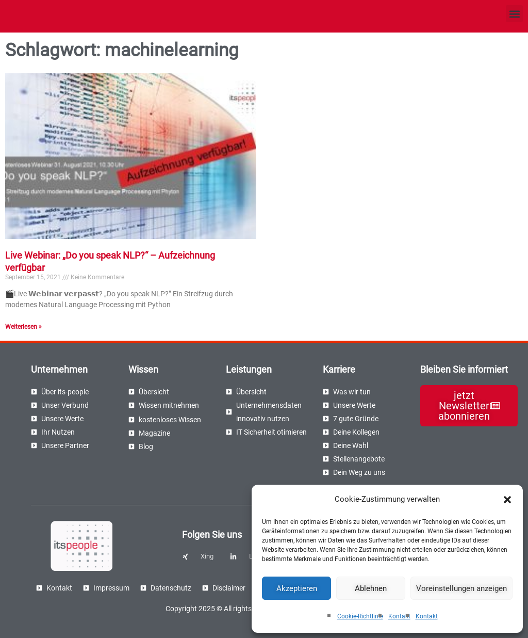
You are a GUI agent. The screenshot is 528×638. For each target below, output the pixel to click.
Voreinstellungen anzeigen (461, 588)
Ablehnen (371, 588)
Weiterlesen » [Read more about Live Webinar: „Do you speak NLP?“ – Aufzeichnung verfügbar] (23, 326)
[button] (507, 500)
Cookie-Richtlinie (360, 616)
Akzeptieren (296, 588)
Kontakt (399, 616)
